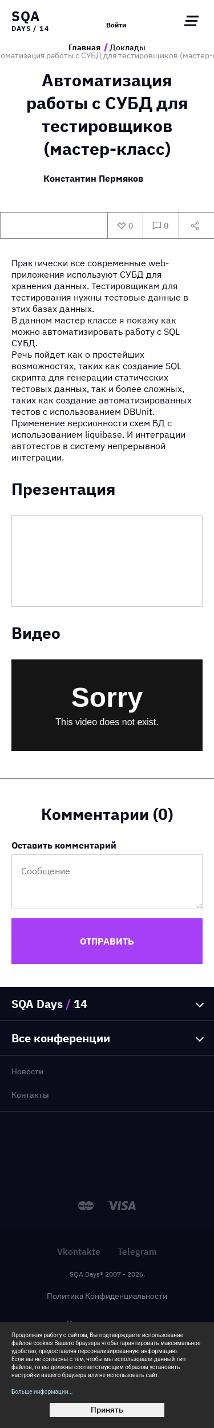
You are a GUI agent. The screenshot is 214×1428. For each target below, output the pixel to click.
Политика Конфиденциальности (107, 1296)
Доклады (128, 47)
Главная (84, 47)
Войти (116, 25)
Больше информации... (41, 1392)
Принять (107, 1410)
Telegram (137, 1251)
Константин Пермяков (93, 179)
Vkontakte (78, 1251)
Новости (27, 1071)
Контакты (30, 1095)
